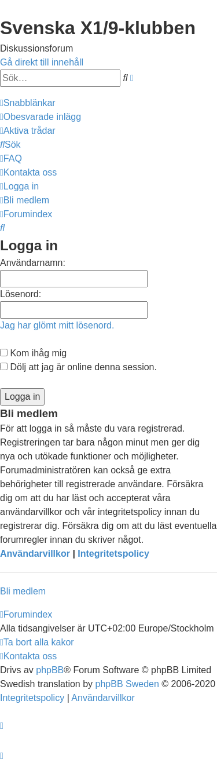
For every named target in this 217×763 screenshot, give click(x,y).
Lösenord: (20, 294)
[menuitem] (40, 117)
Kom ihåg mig (33, 353)
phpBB (50, 670)
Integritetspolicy (113, 553)
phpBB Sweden (127, 684)
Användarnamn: (32, 263)
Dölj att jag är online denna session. (78, 367)
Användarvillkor (35, 553)
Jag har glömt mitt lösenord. (57, 325)
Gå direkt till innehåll (41, 62)
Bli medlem (23, 591)
